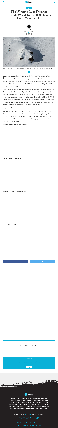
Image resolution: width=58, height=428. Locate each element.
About (19, 422)
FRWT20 (50, 68)
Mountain (29, 8)
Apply (29, 367)
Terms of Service (35, 422)
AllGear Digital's (27, 414)
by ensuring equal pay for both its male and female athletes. (29, 82)
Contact (19, 425)
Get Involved (27, 425)
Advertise (25, 422)
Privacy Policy (36, 425)
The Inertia (29, 30)
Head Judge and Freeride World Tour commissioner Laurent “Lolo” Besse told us (28, 98)
